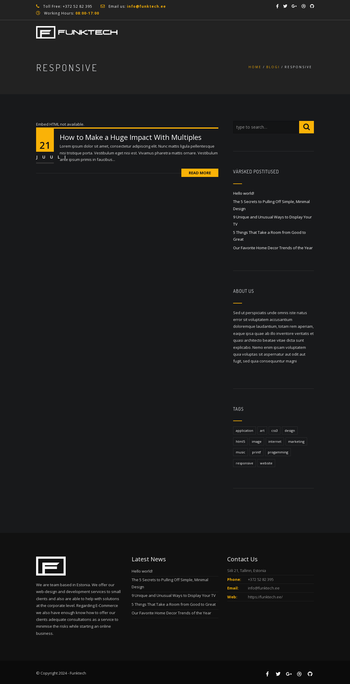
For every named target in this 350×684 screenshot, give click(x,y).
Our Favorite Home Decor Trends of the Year (273, 247)
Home (255, 67)
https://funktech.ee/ (265, 597)
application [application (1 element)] (244, 430)
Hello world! (243, 193)
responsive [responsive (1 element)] (244, 463)
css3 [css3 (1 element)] (274, 430)
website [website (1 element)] (266, 463)
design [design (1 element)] (290, 430)
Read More (200, 172)
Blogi (273, 67)
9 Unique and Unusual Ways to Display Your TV (174, 595)
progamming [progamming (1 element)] (278, 452)
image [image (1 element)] (257, 441)
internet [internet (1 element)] (274, 441)
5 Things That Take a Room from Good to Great (174, 604)
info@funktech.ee (264, 588)
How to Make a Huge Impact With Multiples (130, 137)
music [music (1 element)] (240, 452)
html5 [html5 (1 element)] (240, 441)
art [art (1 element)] (262, 430)
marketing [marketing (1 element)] (296, 441)
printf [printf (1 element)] (256, 452)
